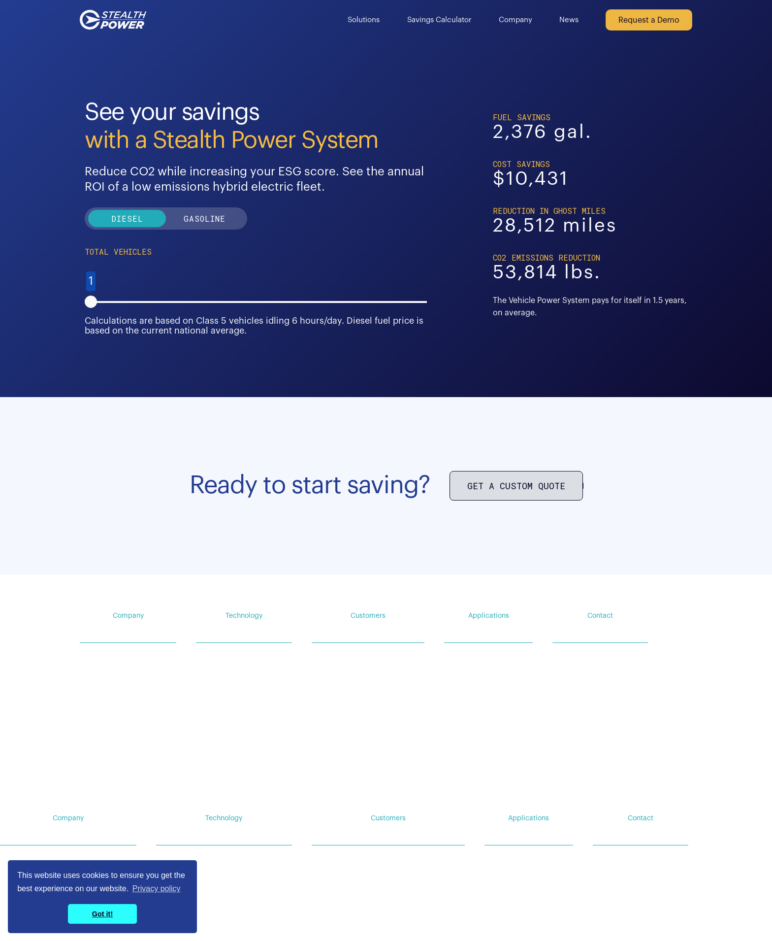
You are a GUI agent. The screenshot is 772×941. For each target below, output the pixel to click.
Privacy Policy (605, 786)
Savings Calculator (439, 20)
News (569, 20)
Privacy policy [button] (156, 888)
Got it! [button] (102, 914)
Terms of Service (665, 786)
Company (515, 20)
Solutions (364, 20)
